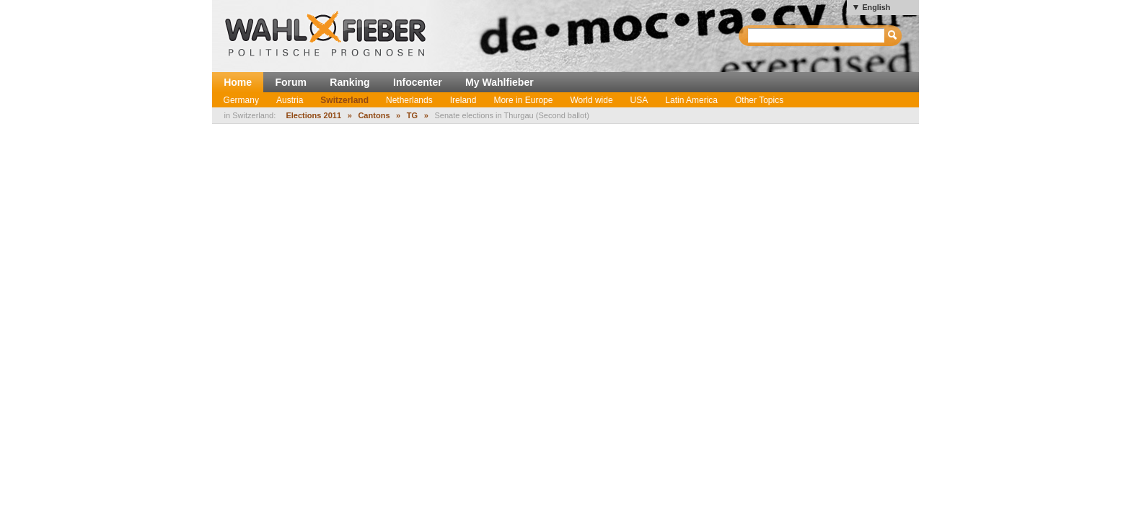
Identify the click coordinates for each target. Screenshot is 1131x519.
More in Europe (523, 100)
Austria (289, 100)
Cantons (374, 115)
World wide (591, 100)
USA (639, 100)
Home (238, 82)
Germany (241, 100)
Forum (291, 82)
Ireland (463, 100)
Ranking (349, 82)
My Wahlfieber (499, 82)
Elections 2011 (313, 115)
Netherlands (409, 100)
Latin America (691, 100)
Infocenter (417, 82)
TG (412, 115)
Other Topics (759, 100)
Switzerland (344, 100)
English (876, 7)
